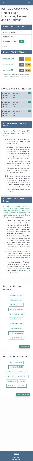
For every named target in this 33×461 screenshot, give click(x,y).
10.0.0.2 (22, 381)
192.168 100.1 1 (22, 376)
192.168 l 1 (11, 386)
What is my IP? (16, 457)
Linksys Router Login (16, 309)
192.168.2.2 (6, 70)
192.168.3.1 (21, 386)
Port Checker (16, 459)
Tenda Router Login (16, 295)
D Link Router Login (16, 305)
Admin (28, 59)
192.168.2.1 (6, 59)
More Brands (25, 346)
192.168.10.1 (22, 371)
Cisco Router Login (16, 323)
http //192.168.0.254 (16, 362)
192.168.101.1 (11, 381)
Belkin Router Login (16, 300)
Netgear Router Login (16, 338)
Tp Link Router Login (16, 333)
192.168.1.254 (9, 376)
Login (21, 41)
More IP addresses (23, 394)
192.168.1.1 (6, 64)
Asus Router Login (16, 319)
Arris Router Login (16, 328)
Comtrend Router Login (16, 314)
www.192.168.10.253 (16, 367)
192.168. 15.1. (10, 371)
